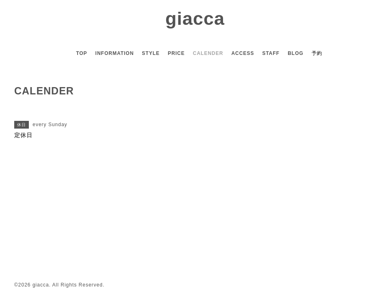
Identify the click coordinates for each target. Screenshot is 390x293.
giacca (195, 18)
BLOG (295, 53)
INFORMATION (114, 53)
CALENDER (208, 53)
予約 (317, 53)
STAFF (271, 53)
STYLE (151, 53)
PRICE (176, 53)
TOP (81, 53)
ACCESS (242, 53)
